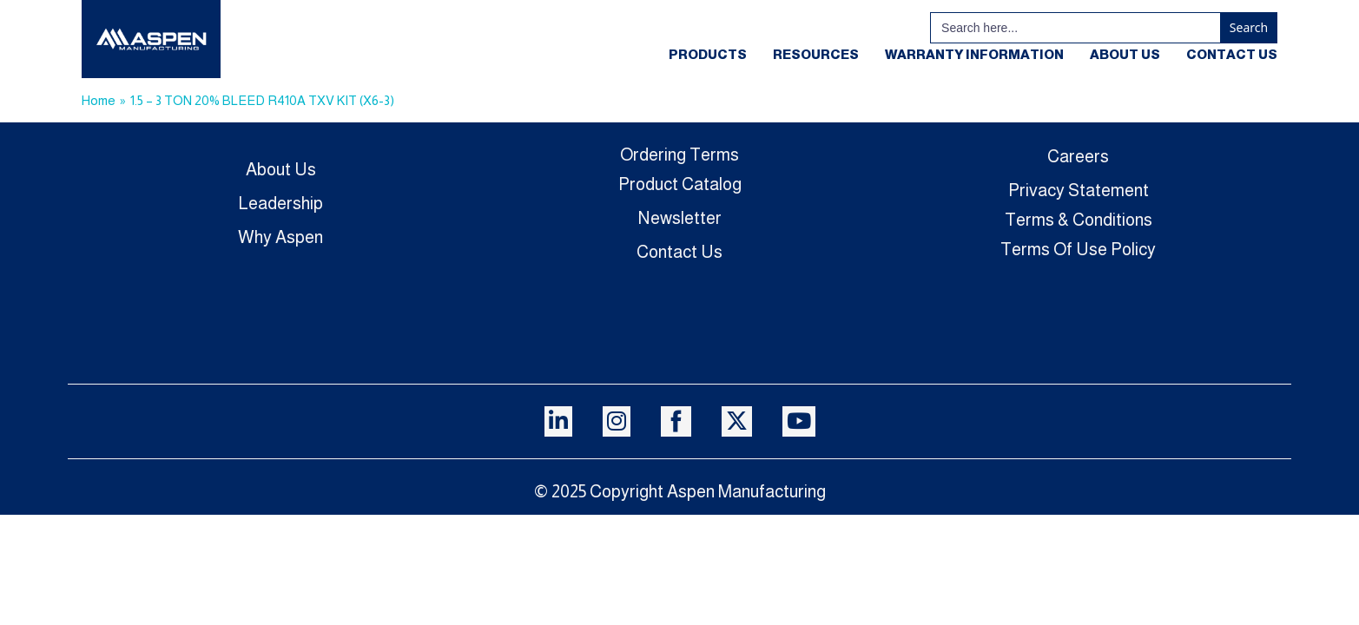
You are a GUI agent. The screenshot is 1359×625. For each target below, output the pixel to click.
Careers (1078, 156)
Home (98, 100)
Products (708, 54)
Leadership (280, 203)
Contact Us (1231, 54)
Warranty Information (974, 54)
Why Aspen (280, 237)
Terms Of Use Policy (1078, 249)
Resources (816, 54)
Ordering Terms (679, 154)
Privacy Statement (1078, 190)
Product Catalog (680, 184)
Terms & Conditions (1078, 219)
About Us (1125, 54)
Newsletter (680, 217)
